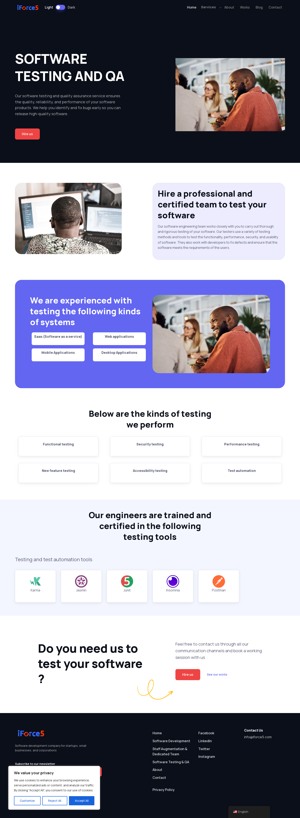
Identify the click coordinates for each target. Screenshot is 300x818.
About (229, 7)
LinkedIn (205, 741)
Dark (71, 7)
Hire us (27, 134)
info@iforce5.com (258, 737)
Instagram (206, 756)
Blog (259, 7)
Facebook (206, 733)
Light (49, 7)
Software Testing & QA (170, 762)
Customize (27, 801)
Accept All (82, 801)
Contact (275, 7)
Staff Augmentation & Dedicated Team (169, 752)
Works (245, 7)
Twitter (204, 749)
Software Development (171, 741)
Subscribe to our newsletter (35, 764)
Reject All (54, 801)
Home (191, 7)
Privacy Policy (163, 789)
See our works (217, 674)
